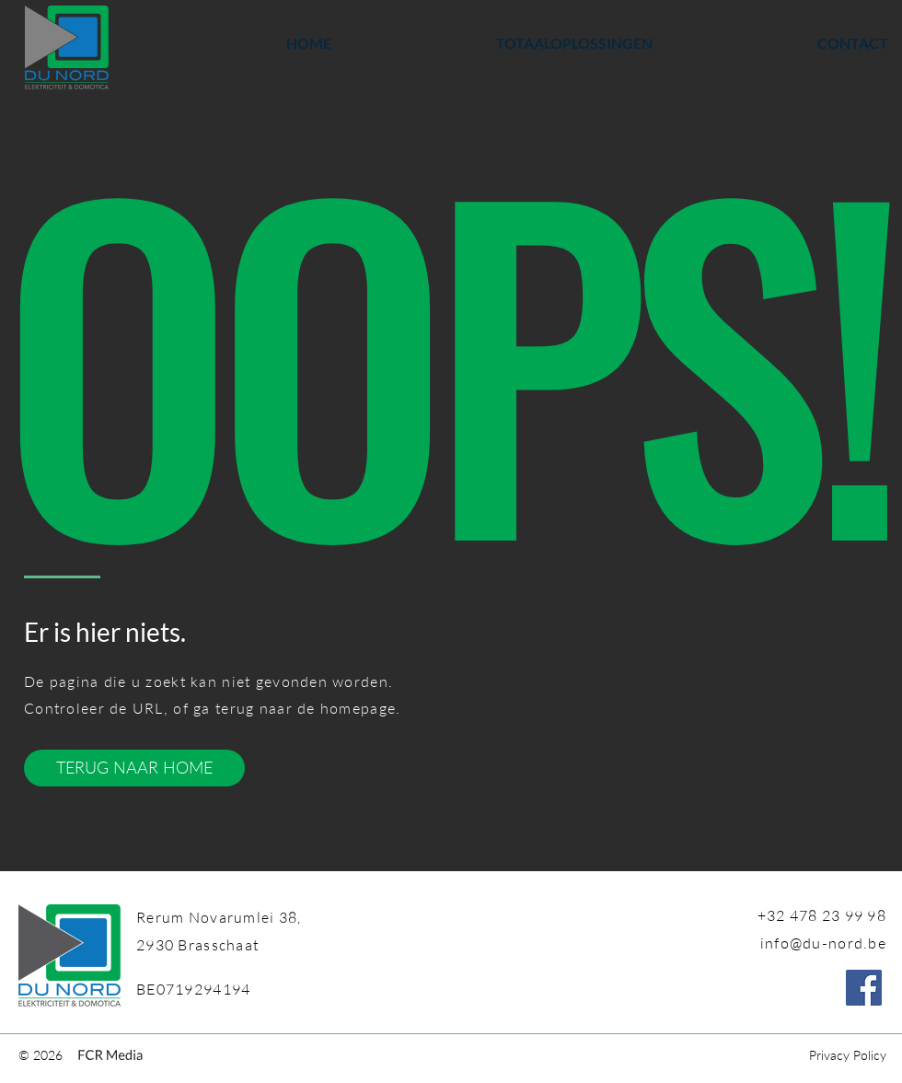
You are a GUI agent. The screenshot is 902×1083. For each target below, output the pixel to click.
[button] (505, 43)
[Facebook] (864, 988)
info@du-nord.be (823, 942)
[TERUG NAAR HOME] (134, 768)
